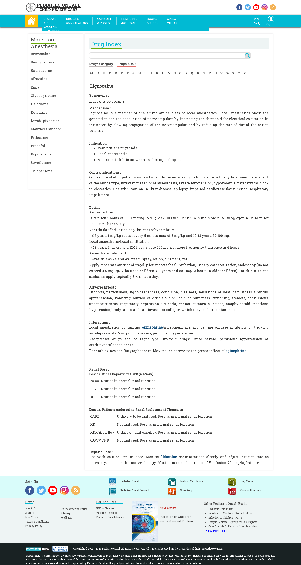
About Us (30, 508)
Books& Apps (152, 21)
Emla (35, 87)
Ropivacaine (41, 154)
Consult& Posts (104, 21)
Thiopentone (41, 171)
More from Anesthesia (44, 43)
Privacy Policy (33, 526)
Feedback (66, 517)
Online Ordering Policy (74, 508)
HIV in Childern (105, 508)
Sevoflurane (41, 162)
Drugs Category (101, 64)
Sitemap (65, 513)
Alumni (29, 512)
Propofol (38, 146)
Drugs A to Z (126, 64)
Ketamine (39, 112)
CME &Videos (172, 21)
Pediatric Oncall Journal (110, 517)
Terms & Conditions (37, 521)
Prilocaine (39, 137)
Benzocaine (40, 53)
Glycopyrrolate (43, 95)
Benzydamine (42, 62)
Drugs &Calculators (77, 21)
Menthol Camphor (46, 129)
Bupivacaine (41, 70)
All (92, 73)
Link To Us (31, 517)
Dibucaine (39, 79)
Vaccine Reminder (107, 512)
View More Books (216, 530)
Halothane (39, 104)
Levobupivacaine (45, 120)
